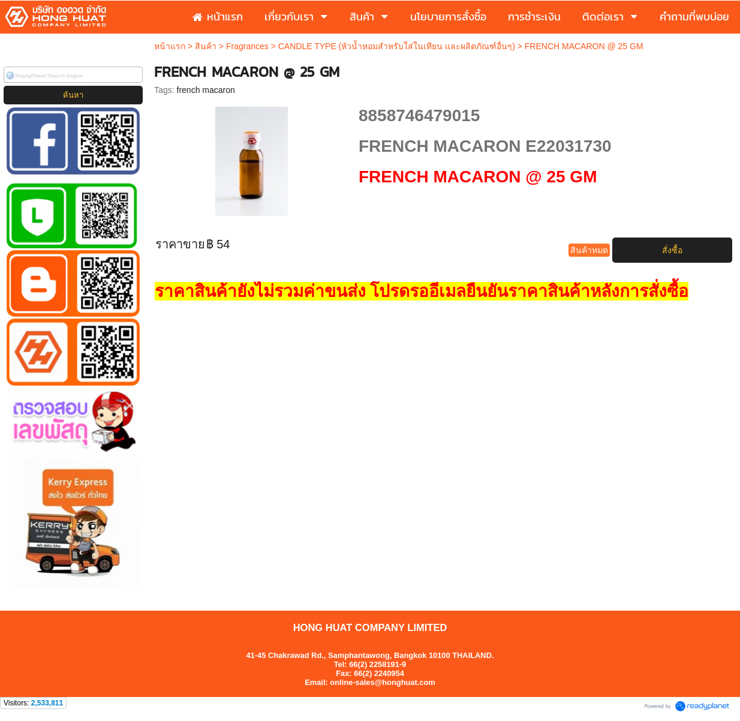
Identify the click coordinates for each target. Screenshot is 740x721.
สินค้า (205, 46)
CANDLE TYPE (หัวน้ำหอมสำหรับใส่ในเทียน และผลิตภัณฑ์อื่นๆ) (396, 46)
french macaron (206, 90)
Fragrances (247, 46)
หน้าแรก (169, 46)
